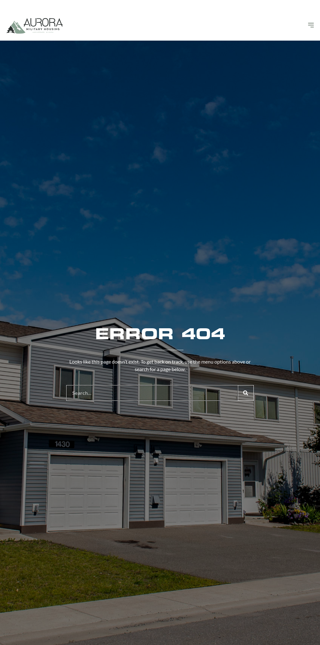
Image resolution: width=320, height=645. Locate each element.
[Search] (245, 392)
